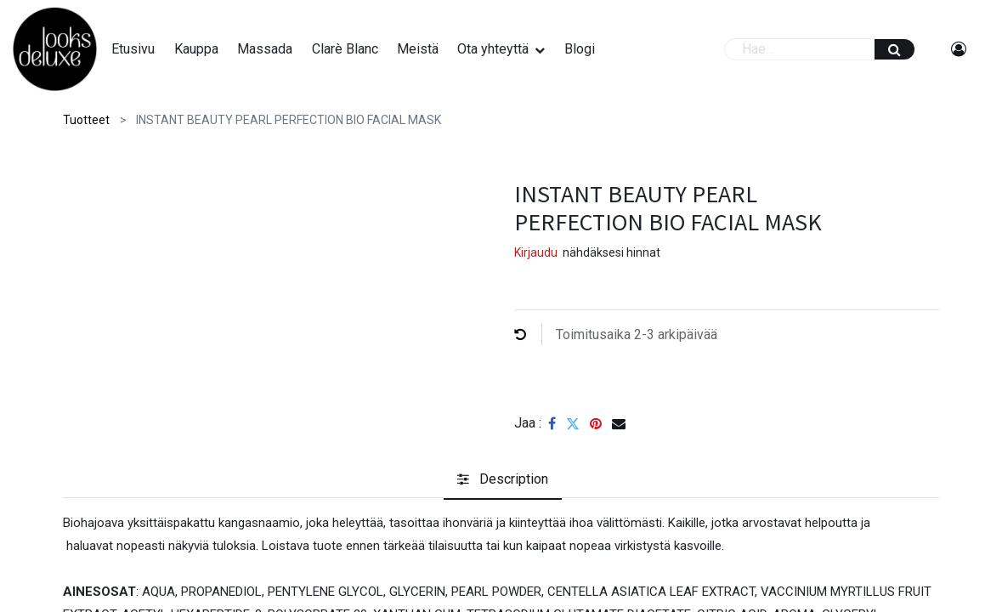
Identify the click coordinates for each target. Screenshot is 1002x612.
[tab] (503, 480)
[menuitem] (142, 49)
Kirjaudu (536, 252)
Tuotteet (86, 120)
